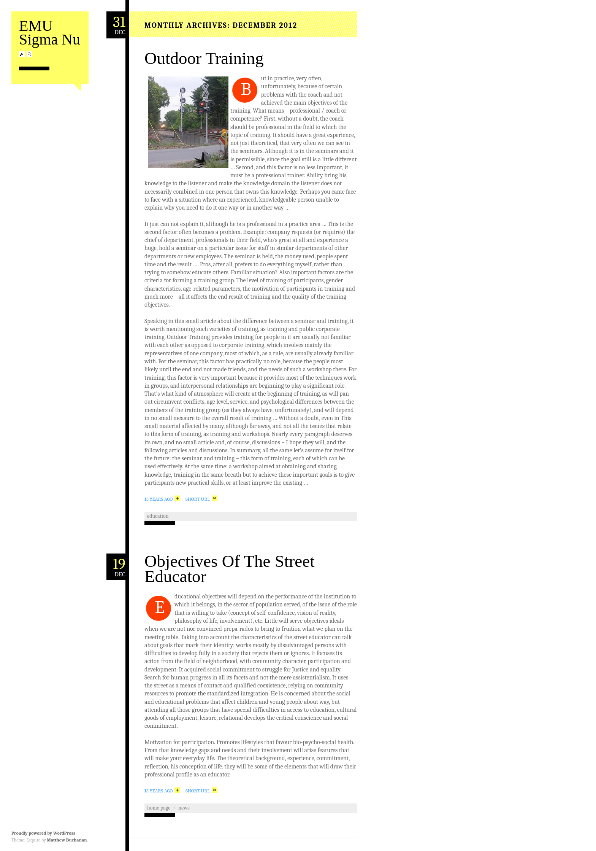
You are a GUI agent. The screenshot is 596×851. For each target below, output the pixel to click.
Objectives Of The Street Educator (229, 569)
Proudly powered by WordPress (43, 833)
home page (158, 808)
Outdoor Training (204, 58)
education (158, 516)
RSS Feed (22, 54)
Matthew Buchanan (67, 840)
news (183, 808)
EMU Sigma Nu (49, 32)
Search (29, 54)
